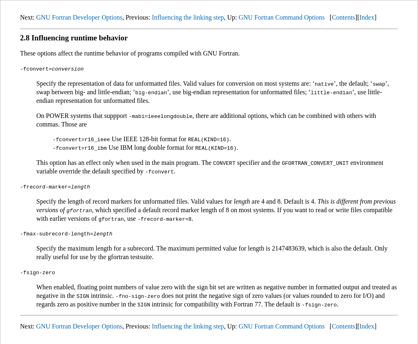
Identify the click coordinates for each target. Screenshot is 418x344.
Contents (343, 17)
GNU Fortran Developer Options (79, 17)
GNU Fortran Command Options (281, 17)
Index (366, 17)
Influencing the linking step (188, 17)
